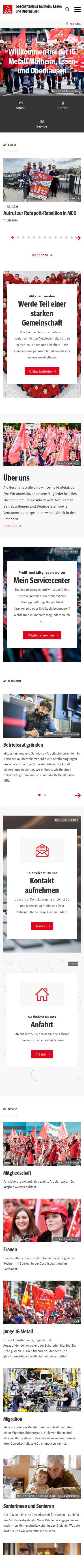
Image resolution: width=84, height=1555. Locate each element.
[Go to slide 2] (18, 237)
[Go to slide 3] (23, 237)
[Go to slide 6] (39, 237)
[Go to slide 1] (12, 237)
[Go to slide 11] (66, 237)
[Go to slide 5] (34, 237)
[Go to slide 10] (61, 237)
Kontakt (21, 108)
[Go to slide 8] (50, 237)
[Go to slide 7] (44, 237)
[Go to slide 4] (28, 237)
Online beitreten (41, 371)
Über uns (10, 525)
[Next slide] (78, 237)
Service (42, 126)
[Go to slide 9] (55, 237)
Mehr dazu (42, 254)
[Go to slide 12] (71, 237)
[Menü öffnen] (77, 9)
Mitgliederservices (41, 635)
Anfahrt (63, 108)
